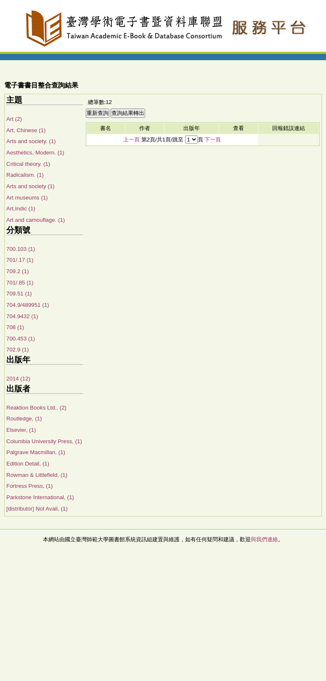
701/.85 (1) (19, 282)
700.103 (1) (20, 249)
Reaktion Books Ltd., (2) (36, 407)
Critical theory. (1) (28, 164)
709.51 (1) (19, 293)
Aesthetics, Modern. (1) (35, 152)
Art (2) (14, 119)
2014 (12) (18, 378)
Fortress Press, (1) (29, 486)
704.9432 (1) (22, 316)
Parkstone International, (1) (40, 497)
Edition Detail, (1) (27, 463)
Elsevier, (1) (21, 430)
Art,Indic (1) (20, 208)
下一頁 (212, 139)
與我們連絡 (264, 539)
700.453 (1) (20, 338)
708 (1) (15, 327)
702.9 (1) (17, 349)
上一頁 (131, 139)
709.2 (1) (17, 271)
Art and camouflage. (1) (35, 220)
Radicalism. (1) (25, 175)
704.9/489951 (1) (27, 305)
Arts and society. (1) (31, 141)
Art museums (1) (27, 197)
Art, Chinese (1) (25, 130)
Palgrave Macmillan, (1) (35, 452)
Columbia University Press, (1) (44, 441)
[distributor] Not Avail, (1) (37, 508)
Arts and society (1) (30, 186)
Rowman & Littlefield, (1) (36, 475)
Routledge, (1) (24, 418)
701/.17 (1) (19, 260)
